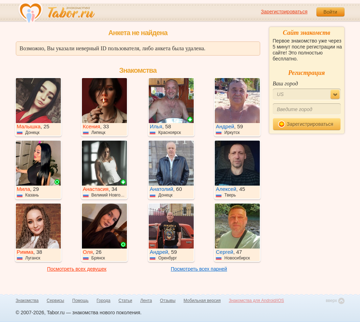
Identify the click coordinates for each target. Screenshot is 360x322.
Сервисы (55, 300)
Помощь (80, 300)
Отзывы (167, 300)
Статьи (125, 300)
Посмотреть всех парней (199, 269)
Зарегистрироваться (284, 11)
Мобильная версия (202, 300)
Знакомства (27, 300)
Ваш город (285, 83)
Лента (146, 300)
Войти (330, 12)
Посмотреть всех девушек (77, 269)
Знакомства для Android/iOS (256, 300)
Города (103, 300)
